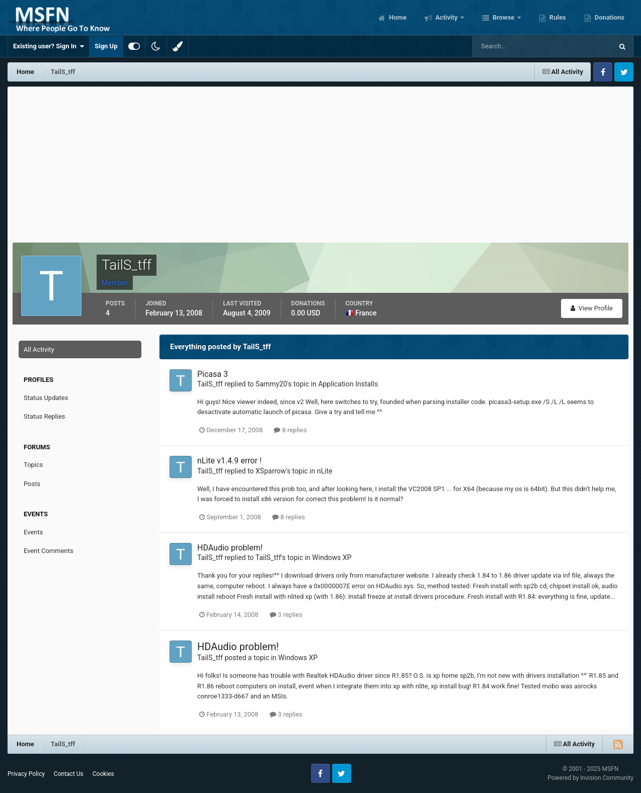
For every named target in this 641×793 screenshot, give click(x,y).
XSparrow (271, 471)
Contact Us (69, 773)
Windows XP (331, 557)
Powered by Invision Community (590, 777)
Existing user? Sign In (48, 46)
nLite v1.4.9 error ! (229, 460)
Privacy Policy (26, 773)
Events (33, 532)
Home (397, 17)
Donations (608, 17)
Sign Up (106, 46)
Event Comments (48, 550)
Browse (503, 17)
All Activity (39, 349)
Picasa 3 (212, 374)
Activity (446, 17)
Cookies (103, 773)
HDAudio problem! (230, 547)
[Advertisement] (320, 162)
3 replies (286, 614)
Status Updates (46, 398)
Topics (33, 464)
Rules (557, 17)
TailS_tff (210, 384)
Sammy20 (271, 384)
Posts (32, 484)
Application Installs (348, 384)
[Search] (512, 46)
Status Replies (44, 416)
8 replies (290, 430)
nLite (325, 471)
